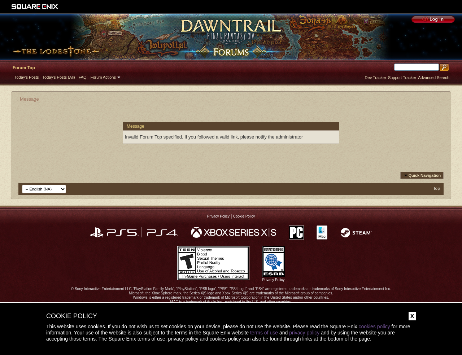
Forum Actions (103, 77)
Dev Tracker (375, 77)
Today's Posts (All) (59, 77)
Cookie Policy (244, 216)
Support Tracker (402, 77)
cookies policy (374, 326)
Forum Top (24, 67)
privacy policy (304, 333)
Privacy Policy (218, 216)
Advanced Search (433, 77)
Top (436, 188)
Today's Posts (26, 77)
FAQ (83, 77)
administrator (289, 137)
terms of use (264, 333)
